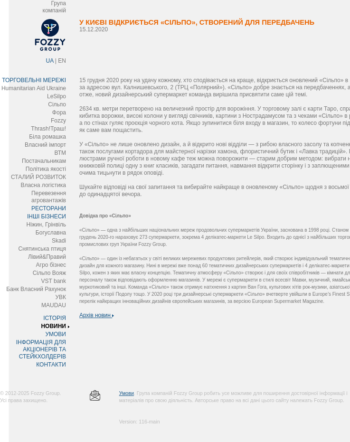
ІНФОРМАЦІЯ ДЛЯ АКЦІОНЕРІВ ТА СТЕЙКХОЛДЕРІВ (41, 349)
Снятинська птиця (42, 248)
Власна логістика (43, 185)
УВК (60, 297)
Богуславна (51, 232)
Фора (59, 112)
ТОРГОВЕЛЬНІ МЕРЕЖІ (34, 80)
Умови (126, 393)
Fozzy (58, 120)
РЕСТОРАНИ (48, 208)
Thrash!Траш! (48, 128)
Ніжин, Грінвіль (46, 224)
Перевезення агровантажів (48, 197)
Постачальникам (44, 161)
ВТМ (60, 153)
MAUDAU (53, 305)
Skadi (59, 240)
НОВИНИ (53, 326)
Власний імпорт (45, 144)
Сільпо (57, 104)
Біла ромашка (47, 136)
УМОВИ (55, 334)
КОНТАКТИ (51, 364)
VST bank (53, 281)
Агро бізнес (51, 265)
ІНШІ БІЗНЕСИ (46, 216)
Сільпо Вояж (49, 273)
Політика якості (46, 169)
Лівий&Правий (47, 257)
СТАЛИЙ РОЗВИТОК (38, 177)
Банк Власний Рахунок (36, 289)
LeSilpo (56, 96)
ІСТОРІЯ (54, 318)
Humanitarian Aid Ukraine (33, 88)
